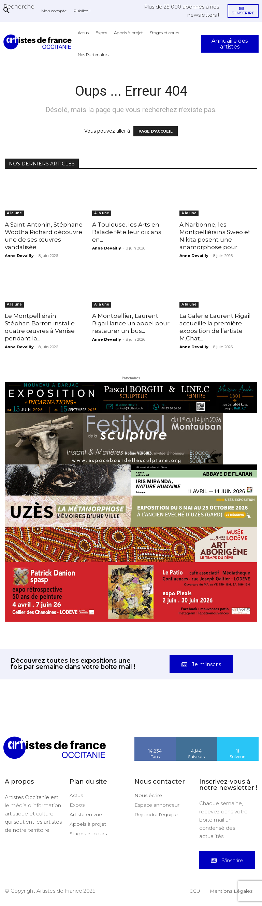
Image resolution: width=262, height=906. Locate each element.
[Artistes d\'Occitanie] (38, 42)
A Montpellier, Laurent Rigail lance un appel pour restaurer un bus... (131, 323)
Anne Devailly (19, 255)
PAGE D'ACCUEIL (156, 131)
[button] (18, 6)
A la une (14, 213)
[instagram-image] (16, 720)
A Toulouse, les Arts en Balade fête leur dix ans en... (126, 232)
